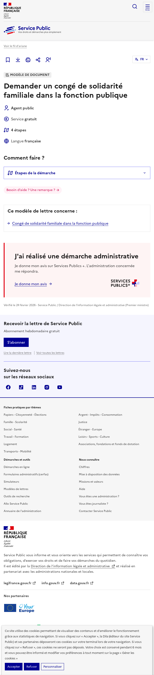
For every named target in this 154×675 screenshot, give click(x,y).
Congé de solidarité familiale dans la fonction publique (60, 223)
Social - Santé (13, 429)
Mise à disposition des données (99, 474)
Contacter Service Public (95, 511)
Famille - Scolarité (15, 422)
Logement (10, 444)
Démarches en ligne (17, 467)
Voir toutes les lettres (50, 353)
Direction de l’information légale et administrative (73, 566)
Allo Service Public (16, 504)
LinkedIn (34, 387)
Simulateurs (11, 482)
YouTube (59, 387)
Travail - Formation (16, 437)
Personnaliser (52, 666)
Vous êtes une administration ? (99, 496)
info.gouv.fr (53, 583)
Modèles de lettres (16, 489)
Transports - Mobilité (17, 451)
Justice (82, 422)
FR (142, 59)
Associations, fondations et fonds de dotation (108, 444)
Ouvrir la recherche (134, 6)
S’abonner (16, 342)
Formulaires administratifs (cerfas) (26, 474)
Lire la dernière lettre (17, 353)
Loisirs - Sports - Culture (94, 437)
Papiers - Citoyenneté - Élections (25, 415)
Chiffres (84, 467)
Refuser (31, 666)
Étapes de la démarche (31, 173)
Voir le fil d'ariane (15, 46)
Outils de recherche (17, 496)
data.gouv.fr (82, 583)
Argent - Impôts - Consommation (100, 415)
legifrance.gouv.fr (20, 583)
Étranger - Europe (90, 429)
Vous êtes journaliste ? (93, 504)
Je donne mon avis (31, 284)
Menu (147, 10)
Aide (82, 489)
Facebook (8, 387)
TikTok (21, 387)
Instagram (46, 387)
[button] (48, 60)
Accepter (13, 666)
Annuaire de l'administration (22, 511)
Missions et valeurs (91, 482)
